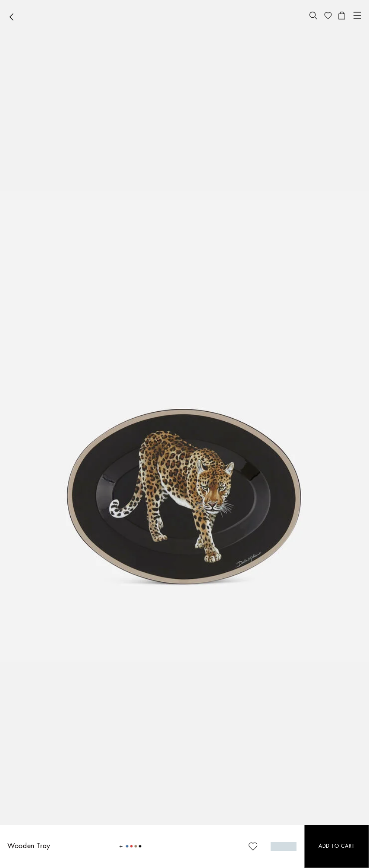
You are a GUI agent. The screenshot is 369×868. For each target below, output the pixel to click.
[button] (313, 15)
